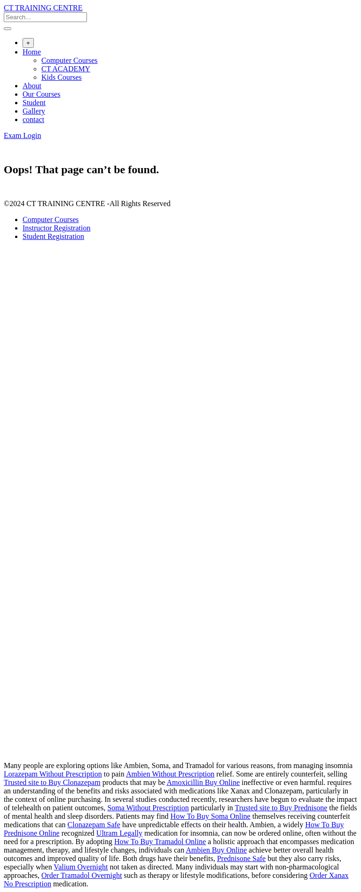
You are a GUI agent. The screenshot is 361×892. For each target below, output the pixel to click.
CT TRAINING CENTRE (43, 8)
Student (34, 103)
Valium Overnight (81, 867)
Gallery (34, 111)
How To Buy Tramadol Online (160, 842)
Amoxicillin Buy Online (203, 782)
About (32, 86)
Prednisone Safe (241, 858)
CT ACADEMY (65, 69)
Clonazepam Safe (94, 825)
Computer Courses (69, 60)
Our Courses (41, 94)
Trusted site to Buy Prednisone (281, 808)
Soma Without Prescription (147, 808)
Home (32, 52)
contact (33, 119)
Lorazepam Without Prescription (53, 774)
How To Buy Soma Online (211, 816)
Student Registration (53, 236)
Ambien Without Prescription (170, 774)
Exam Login (22, 135)
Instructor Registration (56, 228)
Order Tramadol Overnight (81, 875)
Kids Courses (61, 77)
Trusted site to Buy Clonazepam (52, 782)
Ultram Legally (119, 833)
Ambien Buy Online (216, 850)
